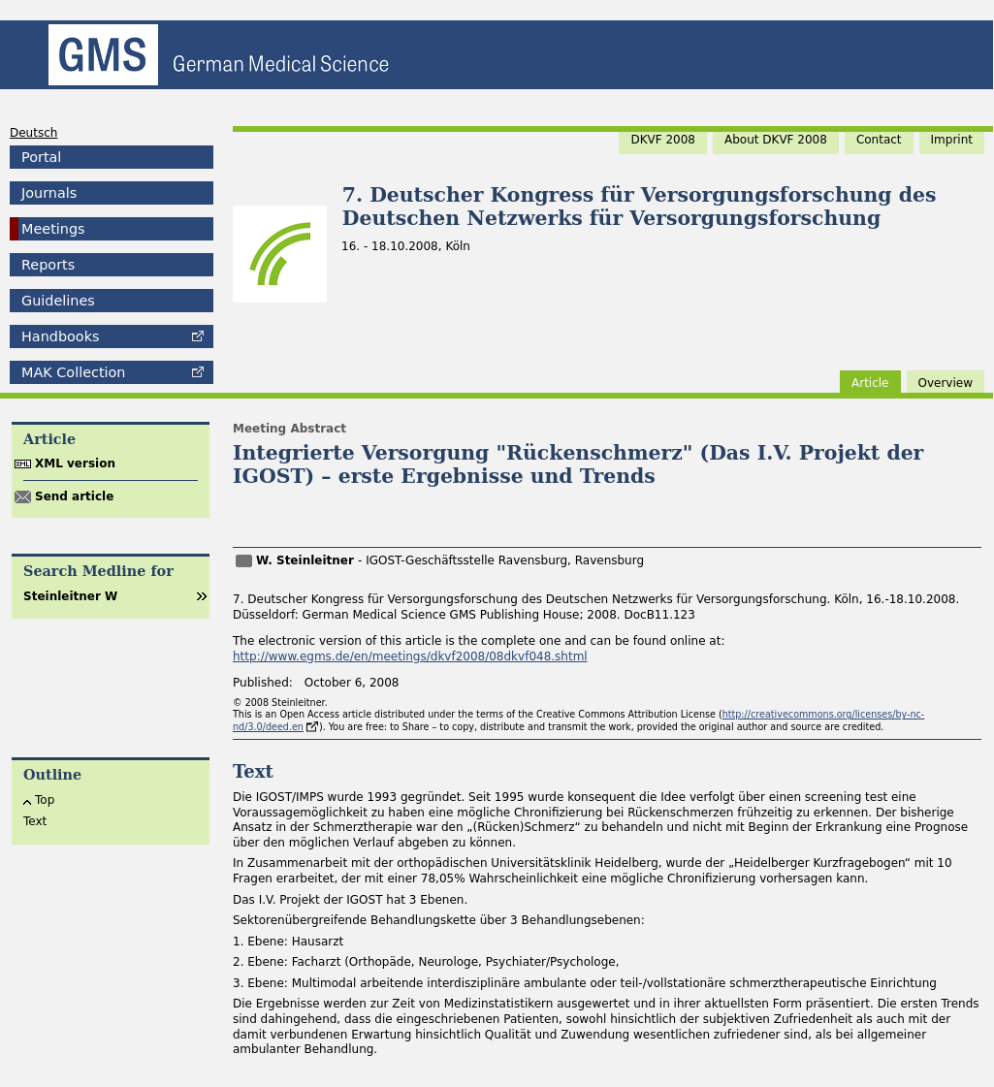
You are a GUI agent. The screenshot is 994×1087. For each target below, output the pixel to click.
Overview (946, 383)
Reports (48, 264)
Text (35, 821)
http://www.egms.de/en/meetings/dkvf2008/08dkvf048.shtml (410, 656)
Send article (74, 496)
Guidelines (58, 300)
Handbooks (60, 336)
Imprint (952, 139)
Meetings (53, 229)
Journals (49, 193)
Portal (41, 157)
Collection (73, 372)
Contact (879, 139)
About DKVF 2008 (775, 139)
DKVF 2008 (662, 139)
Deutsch (33, 133)
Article (870, 383)
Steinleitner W (70, 596)
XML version (75, 463)
